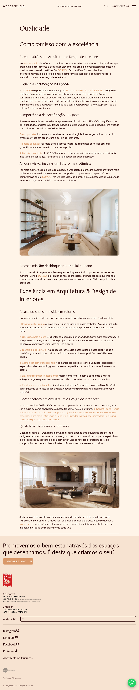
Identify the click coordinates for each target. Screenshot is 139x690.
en (108, 6)
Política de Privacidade (12, 678)
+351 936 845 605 (10, 599)
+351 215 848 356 (9, 601)
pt (105, 6)
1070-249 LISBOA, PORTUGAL (15, 612)
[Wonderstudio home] (24, 6)
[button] (132, 683)
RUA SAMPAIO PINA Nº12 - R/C (15, 610)
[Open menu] (134, 6)
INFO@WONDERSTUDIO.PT (14, 597)
